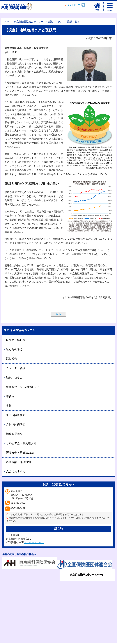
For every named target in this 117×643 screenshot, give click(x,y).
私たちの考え (14, 349)
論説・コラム (55, 21)
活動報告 (11, 358)
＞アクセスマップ (34, 542)
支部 (9, 405)
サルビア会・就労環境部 (21, 443)
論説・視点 (73, 21)
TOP (7, 21)
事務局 (10, 396)
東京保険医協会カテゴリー (28, 21)
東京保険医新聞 (15, 415)
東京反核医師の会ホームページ (87, 574)
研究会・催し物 (15, 339)
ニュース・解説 (15, 368)
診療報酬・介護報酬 (18, 462)
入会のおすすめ (15, 471)
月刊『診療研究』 (17, 424)
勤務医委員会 (14, 433)
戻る (58, 314)
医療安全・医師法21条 (20, 452)
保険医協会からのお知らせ (22, 386)
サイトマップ (73, 5)
